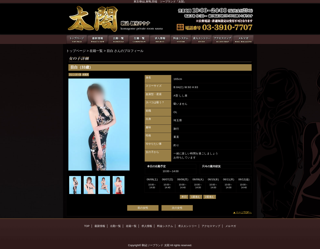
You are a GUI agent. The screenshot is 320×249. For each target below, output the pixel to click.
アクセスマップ (222, 39)
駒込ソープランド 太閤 (155, 245)
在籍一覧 (139, 39)
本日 (184, 196)
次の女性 (177, 207)
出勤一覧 (118, 39)
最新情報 (97, 39)
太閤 (160, 19)
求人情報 (160, 39)
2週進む (209, 196)
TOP (76, 39)
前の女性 (143, 207)
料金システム (180, 39)
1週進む (195, 196)
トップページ (76, 51)
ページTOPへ (244, 212)
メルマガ (243, 39)
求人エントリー (201, 39)
